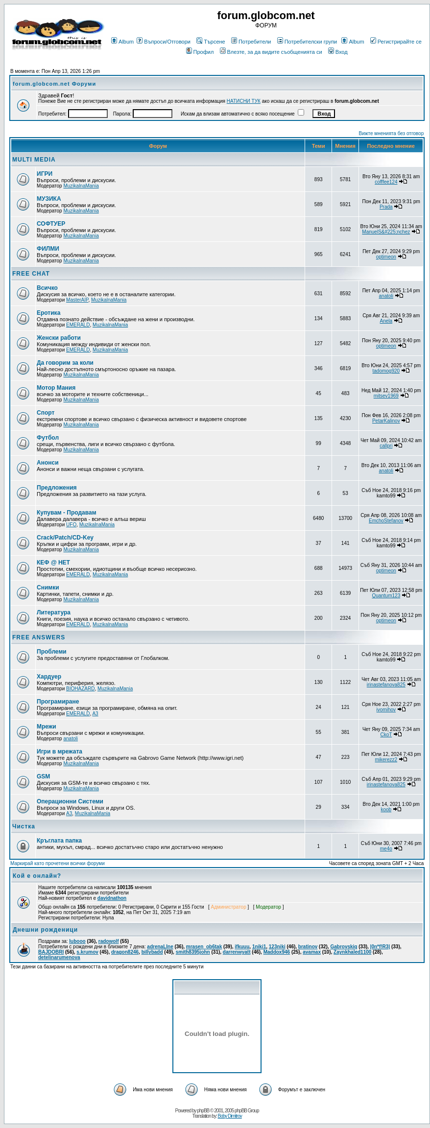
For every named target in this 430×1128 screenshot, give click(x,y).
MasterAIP (77, 300)
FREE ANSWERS (38, 637)
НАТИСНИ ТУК (244, 101)
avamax (312, 952)
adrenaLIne (160, 946)
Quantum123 (386, 595)
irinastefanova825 (386, 684)
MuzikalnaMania (80, 185)
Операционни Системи (70, 801)
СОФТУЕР (51, 223)
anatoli (386, 296)
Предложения (57, 487)
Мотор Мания (56, 387)
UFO (71, 524)
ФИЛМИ (48, 248)
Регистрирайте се (396, 42)
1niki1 (259, 946)
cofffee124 (386, 182)
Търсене (210, 42)
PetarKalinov (386, 420)
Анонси (48, 462)
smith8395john (193, 952)
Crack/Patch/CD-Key (65, 537)
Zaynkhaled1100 (352, 952)
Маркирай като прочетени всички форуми (57, 863)
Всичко (47, 287)
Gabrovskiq (343, 946)
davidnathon (111, 898)
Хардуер (49, 676)
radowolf (108, 941)
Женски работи (59, 337)
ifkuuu (242, 946)
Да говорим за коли (65, 362)
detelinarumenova (59, 957)
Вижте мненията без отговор (391, 133)
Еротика (48, 312)
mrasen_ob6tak (204, 946)
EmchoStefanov (386, 520)
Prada (386, 207)
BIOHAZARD (80, 688)
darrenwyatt (237, 952)
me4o (386, 848)
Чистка (23, 826)
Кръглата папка (59, 840)
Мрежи (46, 726)
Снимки (48, 587)
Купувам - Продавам (66, 512)
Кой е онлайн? (37, 875)
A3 (95, 713)
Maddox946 (276, 952)
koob (386, 809)
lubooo (77, 941)
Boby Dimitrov (229, 1116)
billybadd (152, 952)
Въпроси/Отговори (164, 42)
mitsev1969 (386, 396)
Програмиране (58, 701)
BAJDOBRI (51, 952)
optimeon (386, 256)
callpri (386, 445)
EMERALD (78, 325)
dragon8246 (125, 952)
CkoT (386, 734)
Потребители (251, 42)
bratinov (307, 946)
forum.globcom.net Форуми (54, 84)
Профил (200, 52)
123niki (277, 946)
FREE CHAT (31, 273)
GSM (43, 776)
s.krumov (87, 952)
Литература (54, 612)
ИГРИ (44, 173)
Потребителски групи (307, 42)
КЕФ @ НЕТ (53, 562)
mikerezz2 (386, 759)
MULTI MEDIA (34, 159)
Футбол (48, 437)
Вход (338, 52)
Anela (386, 321)
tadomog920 (386, 371)
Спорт (45, 412)
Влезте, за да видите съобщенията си (271, 52)
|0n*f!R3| (380, 946)
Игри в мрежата (59, 751)
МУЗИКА (49, 198)
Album (122, 42)
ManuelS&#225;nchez (386, 232)
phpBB (203, 1110)
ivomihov (386, 709)
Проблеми (52, 651)
